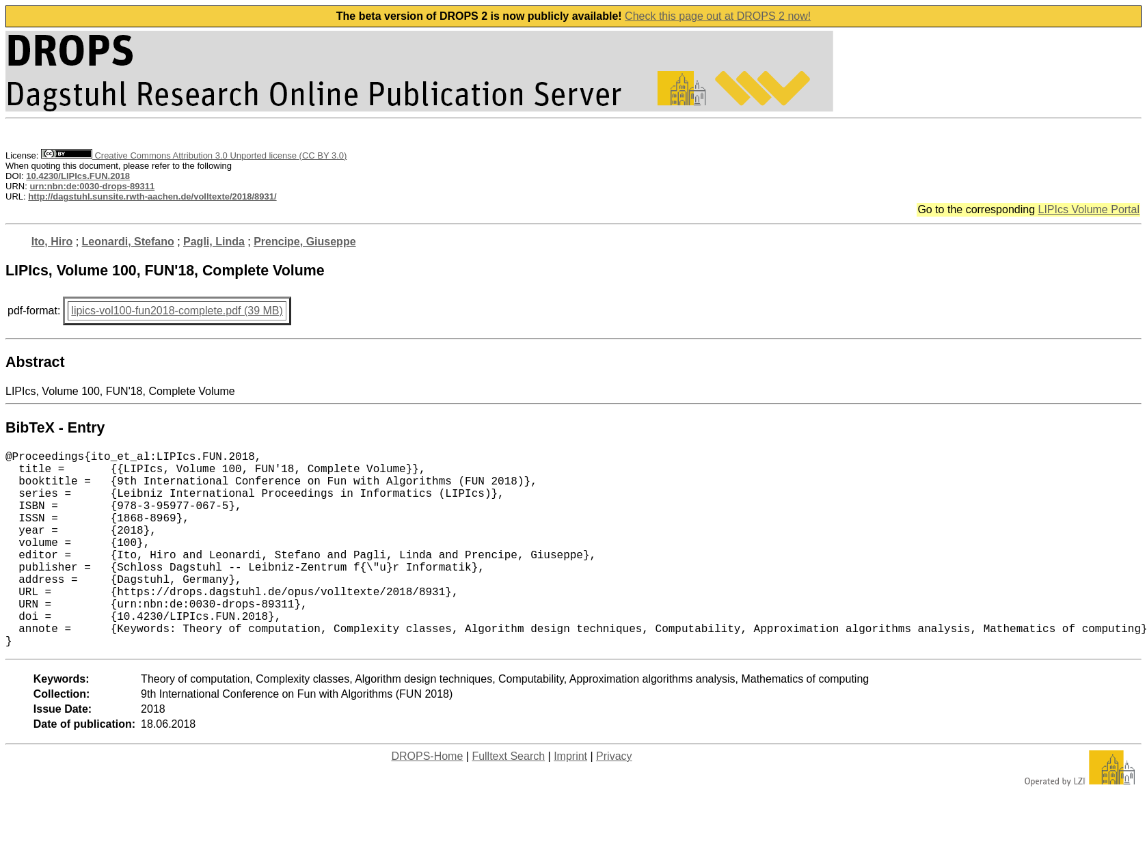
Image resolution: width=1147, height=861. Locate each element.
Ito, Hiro (51, 241)
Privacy (614, 800)
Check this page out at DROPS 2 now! (718, 16)
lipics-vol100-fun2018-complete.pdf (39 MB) (176, 310)
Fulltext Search (508, 800)
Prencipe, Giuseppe (304, 241)
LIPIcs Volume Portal (1088, 209)
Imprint (570, 800)
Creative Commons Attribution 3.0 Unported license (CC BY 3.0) (194, 155)
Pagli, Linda (214, 241)
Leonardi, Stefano (128, 241)
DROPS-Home (427, 800)
